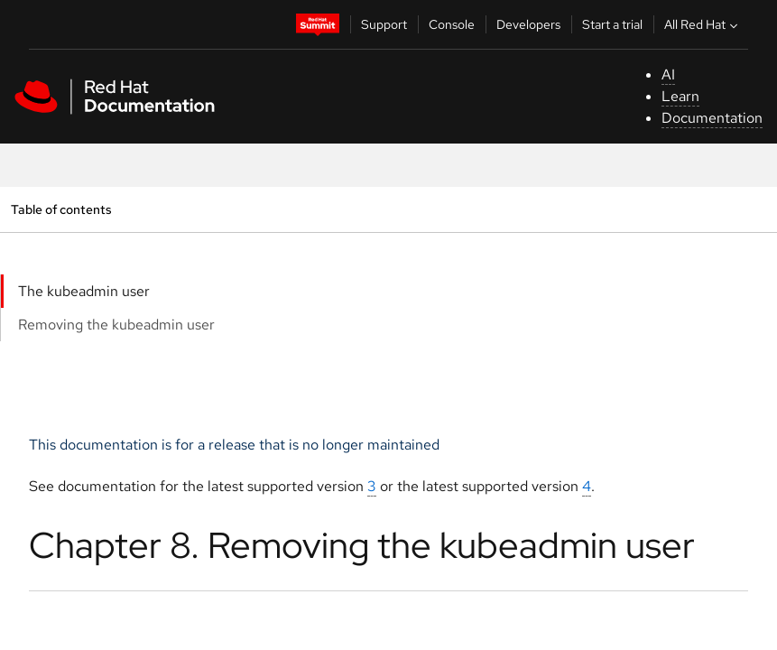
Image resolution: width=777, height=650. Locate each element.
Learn (680, 96)
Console (452, 24)
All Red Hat (703, 24)
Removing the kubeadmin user (116, 324)
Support (384, 24)
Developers (528, 24)
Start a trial (612, 24)
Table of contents (61, 209)
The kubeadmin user (84, 291)
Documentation (712, 117)
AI (668, 74)
